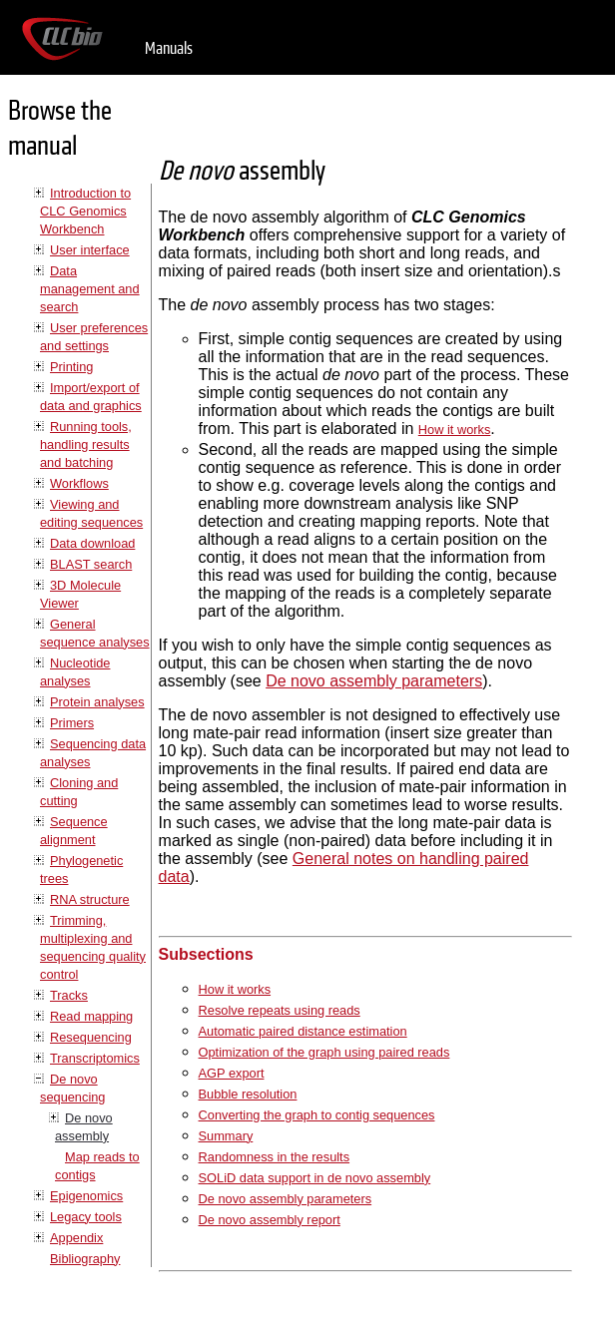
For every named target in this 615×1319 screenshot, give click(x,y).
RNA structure (90, 899)
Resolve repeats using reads (279, 1010)
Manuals (169, 48)
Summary (226, 1135)
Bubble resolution (248, 1094)
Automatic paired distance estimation (303, 1031)
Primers (72, 722)
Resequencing (91, 1037)
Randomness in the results (274, 1156)
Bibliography (85, 1258)
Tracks (69, 995)
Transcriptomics (95, 1058)
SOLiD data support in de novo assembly (315, 1177)
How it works (454, 429)
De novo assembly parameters (374, 680)
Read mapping (91, 1016)
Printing (71, 366)
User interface (90, 249)
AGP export (232, 1073)
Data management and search (90, 288)
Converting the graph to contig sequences (317, 1114)
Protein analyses (97, 701)
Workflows (79, 483)
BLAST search (91, 564)
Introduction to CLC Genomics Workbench (85, 211)
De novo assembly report (269, 1219)
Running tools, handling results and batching (86, 444)
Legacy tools (86, 1216)
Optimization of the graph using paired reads (324, 1052)
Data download (92, 543)
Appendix (76, 1237)
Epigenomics (86, 1195)
